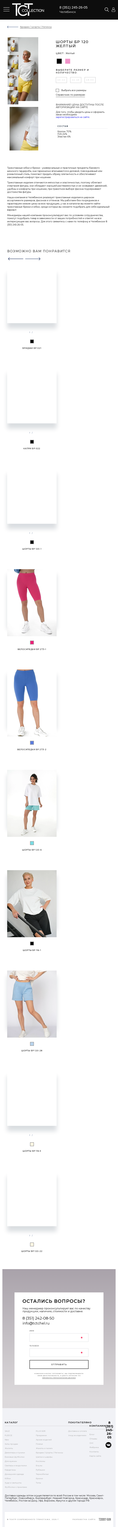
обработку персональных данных (59, 1377)
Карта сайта (95, 1456)
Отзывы (93, 1438)
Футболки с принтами (16, 1487)
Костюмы (40, 1461)
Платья (39, 1444)
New (7, 1439)
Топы (38, 1483)
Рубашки (40, 1470)
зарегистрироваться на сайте (72, 117)
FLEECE (8, 1435)
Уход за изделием (77, 1435)
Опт (91, 1443)
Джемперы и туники (15, 1452)
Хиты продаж (11, 1444)
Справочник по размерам (70, 95)
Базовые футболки (14, 1457)
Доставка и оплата (77, 1431)
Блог (92, 1434)
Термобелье (42, 1474)
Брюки (39, 1478)
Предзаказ (41, 1435)
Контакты (94, 1451)
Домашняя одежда (14, 1474)
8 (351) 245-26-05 (73, 7)
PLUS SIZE (41, 1431)
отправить (59, 1364)
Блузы (39, 1465)
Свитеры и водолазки (16, 1465)
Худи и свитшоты (13, 1483)
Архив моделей (44, 1439)
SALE (7, 1431)
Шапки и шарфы (44, 1457)
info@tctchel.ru (36, 1323)
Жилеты (9, 1448)
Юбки (8, 1478)
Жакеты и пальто (44, 1448)
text (28, 9)
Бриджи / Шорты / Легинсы (49, 1452)
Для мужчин (11, 1461)
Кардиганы (10, 1470)
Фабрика (94, 1447)
